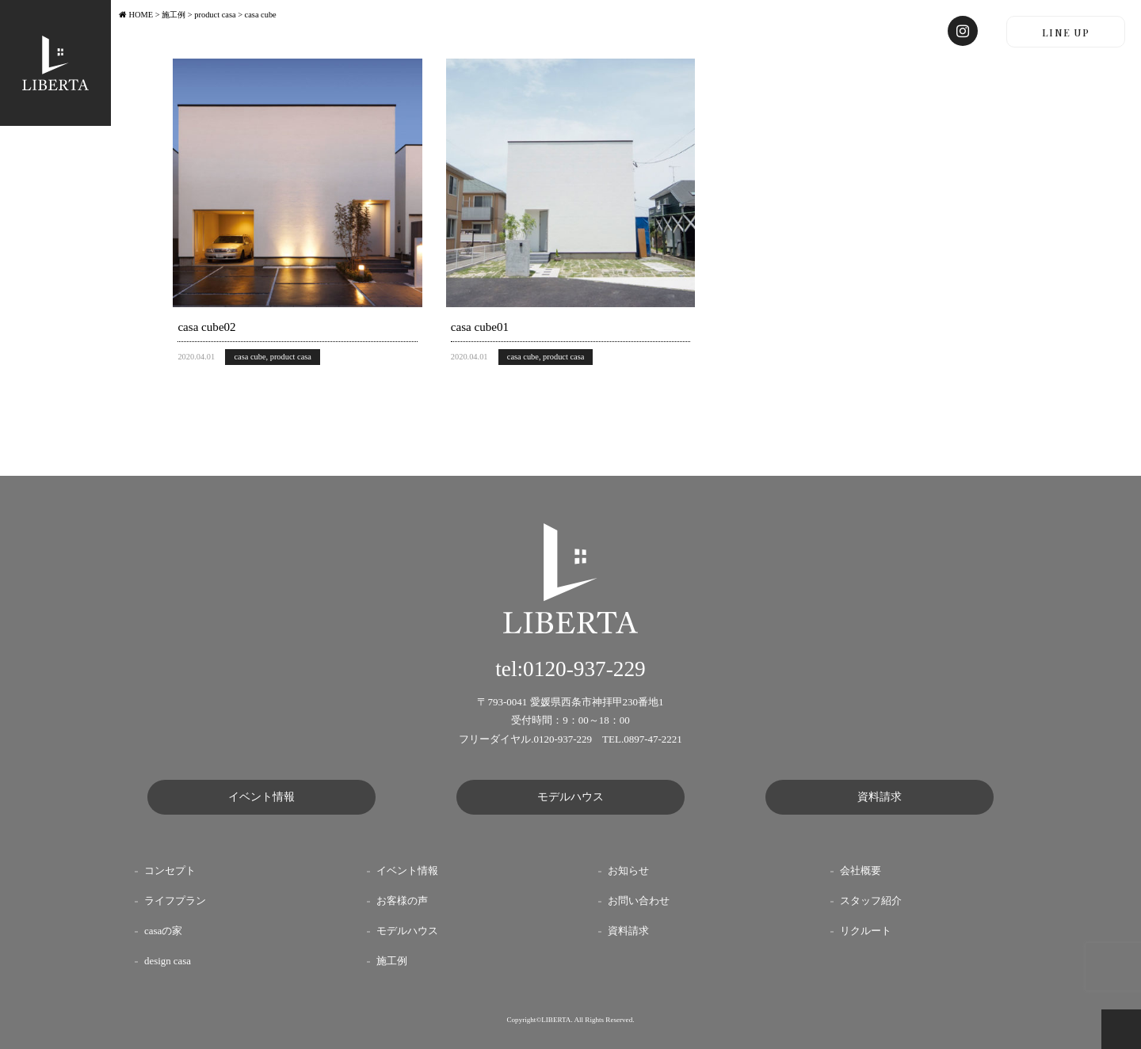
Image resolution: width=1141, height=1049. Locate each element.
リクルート (865, 931)
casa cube (249, 356)
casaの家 (163, 931)
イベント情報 (261, 797)
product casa (290, 356)
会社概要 (860, 870)
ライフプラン (175, 900)
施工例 (391, 961)
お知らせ (628, 870)
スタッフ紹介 (871, 900)
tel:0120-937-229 (570, 669)
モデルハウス (570, 797)
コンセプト (170, 870)
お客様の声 (402, 900)
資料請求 (879, 797)
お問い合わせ (639, 900)
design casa (167, 961)
